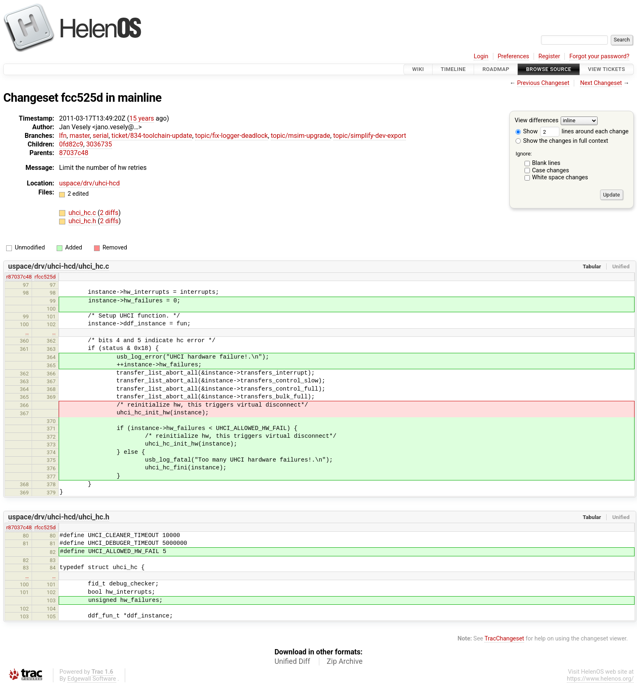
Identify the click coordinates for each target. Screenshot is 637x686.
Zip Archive (344, 661)
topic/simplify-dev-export (369, 135)
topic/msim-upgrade (300, 135)
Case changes (550, 170)
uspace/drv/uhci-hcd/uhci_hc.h (59, 517)
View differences (537, 120)
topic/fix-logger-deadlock (231, 135)
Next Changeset (601, 83)
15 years (141, 118)
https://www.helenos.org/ (600, 678)
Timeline (453, 69)
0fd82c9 (71, 144)
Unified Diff (292, 661)
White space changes (560, 177)
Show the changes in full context (562, 140)
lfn (62, 135)
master (79, 135)
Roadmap (495, 69)
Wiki (418, 69)
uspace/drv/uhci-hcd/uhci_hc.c (58, 266)
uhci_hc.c (83, 213)
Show (527, 131)
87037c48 (73, 153)
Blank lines (546, 163)
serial (101, 135)
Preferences (513, 56)
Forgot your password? (599, 56)
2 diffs (109, 213)
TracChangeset (504, 638)
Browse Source (548, 69)
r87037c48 (19, 277)
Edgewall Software (91, 678)
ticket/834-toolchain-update (152, 135)
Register (549, 56)
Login (481, 56)
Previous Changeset (543, 83)
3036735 (99, 144)
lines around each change (584, 131)
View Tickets (606, 69)
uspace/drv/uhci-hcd (89, 183)
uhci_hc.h (83, 221)
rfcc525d (45, 277)
